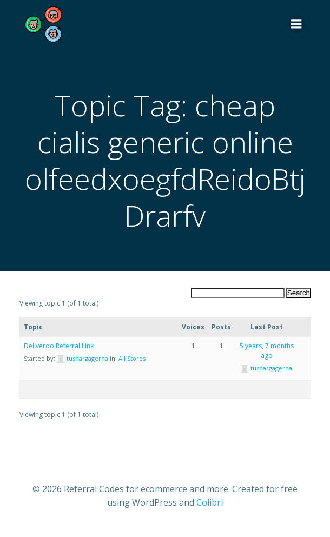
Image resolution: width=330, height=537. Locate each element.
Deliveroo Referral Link (59, 345)
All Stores (132, 358)
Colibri (209, 502)
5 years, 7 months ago (267, 350)
